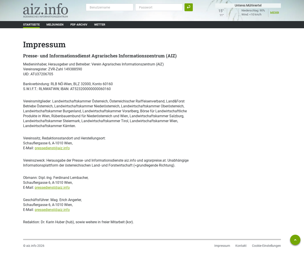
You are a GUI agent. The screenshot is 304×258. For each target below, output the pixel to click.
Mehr (274, 12)
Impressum (222, 245)
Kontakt (241, 245)
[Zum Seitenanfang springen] (295, 240)
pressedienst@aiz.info (52, 148)
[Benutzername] (109, 7)
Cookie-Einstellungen (266, 245)
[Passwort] (159, 7)
